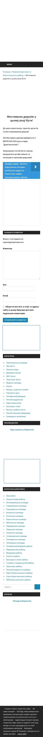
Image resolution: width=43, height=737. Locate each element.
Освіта (9, 386)
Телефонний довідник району (19, 546)
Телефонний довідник (16, 396)
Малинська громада (15, 522)
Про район (10, 496)
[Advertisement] (21, 36)
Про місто (10, 366)
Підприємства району (15, 549)
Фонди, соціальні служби (17, 389)
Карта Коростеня (13, 403)
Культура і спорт (13, 406)
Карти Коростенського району (19, 573)
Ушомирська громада (15, 539)
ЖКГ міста (10, 376)
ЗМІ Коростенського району (18, 579)
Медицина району (14, 553)
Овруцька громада (14, 529)
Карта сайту (22, 734)
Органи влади (12, 369)
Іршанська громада (14, 512)
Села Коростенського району (19, 576)
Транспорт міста (13, 379)
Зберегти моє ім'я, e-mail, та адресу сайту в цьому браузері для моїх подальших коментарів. (21, 310)
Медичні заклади (13, 383)
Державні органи (13, 373)
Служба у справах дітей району (20, 563)
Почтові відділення (14, 399)
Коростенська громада (16, 519)
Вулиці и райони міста (16, 409)
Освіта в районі (13, 556)
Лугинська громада (14, 516)
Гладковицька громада (16, 506)
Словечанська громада (16, 536)
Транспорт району (14, 566)
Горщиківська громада (16, 509)
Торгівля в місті (13, 393)
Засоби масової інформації (18, 413)
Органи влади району (15, 499)
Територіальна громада (16, 362)
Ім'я (4, 284)
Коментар (7, 248)
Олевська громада (14, 533)
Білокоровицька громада (17, 502)
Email (5, 295)
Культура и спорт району (17, 559)
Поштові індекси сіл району (18, 569)
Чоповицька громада (15, 543)
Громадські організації (16, 416)
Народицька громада (15, 526)
